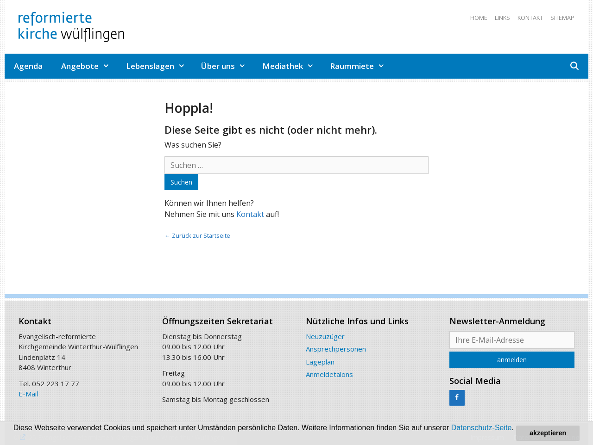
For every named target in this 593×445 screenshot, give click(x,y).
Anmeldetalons (329, 374)
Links (502, 17)
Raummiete (361, 66)
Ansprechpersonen (336, 348)
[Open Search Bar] (574, 66)
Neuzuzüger (325, 336)
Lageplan (320, 361)
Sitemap (562, 17)
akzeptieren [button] (548, 433)
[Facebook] (457, 398)
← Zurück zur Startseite (197, 235)
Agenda (28, 66)
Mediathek (291, 66)
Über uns (227, 66)
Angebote (89, 66)
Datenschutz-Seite (481, 428)
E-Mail (28, 393)
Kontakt (530, 17)
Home (478, 17)
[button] (21, 437)
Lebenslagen (159, 66)
